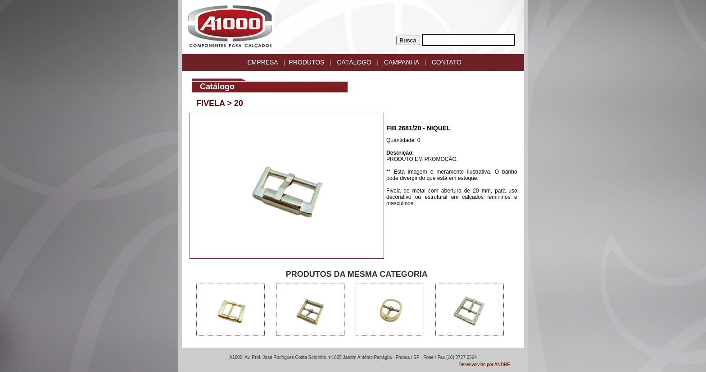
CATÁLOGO (354, 62)
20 (238, 103)
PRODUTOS (306, 62)
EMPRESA (262, 62)
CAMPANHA (401, 62)
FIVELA (210, 103)
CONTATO (447, 62)
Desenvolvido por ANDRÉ (485, 364)
